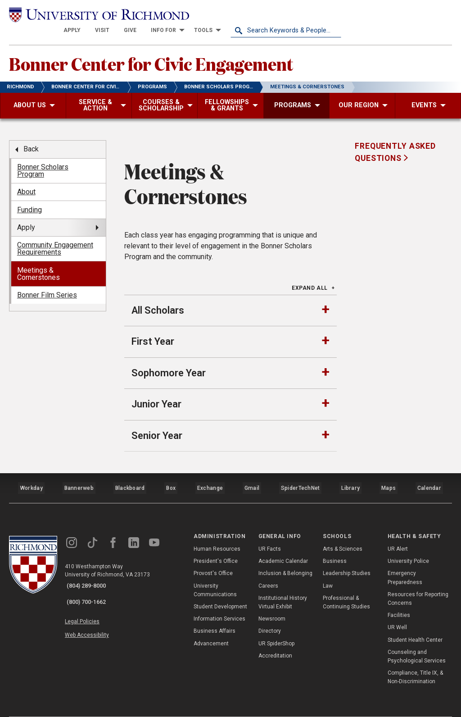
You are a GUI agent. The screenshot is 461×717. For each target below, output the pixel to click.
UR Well (397, 608)
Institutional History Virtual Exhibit (282, 583)
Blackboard (130, 472)
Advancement (211, 624)
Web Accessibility (94, 606)
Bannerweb (79, 472)
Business (335, 542)
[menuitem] (183, 14)
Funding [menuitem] (29, 198)
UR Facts (269, 530)
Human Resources (217, 530)
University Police (408, 542)
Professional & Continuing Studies (346, 583)
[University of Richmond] (64, 14)
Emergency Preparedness (405, 558)
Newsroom (271, 600)
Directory (269, 612)
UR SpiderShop (276, 624)
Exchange (211, 472)
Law (328, 566)
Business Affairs (214, 612)
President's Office (216, 542)
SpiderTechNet (302, 472)
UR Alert (398, 530)
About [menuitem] (26, 180)
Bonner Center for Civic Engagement (179, 50)
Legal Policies (89, 596)
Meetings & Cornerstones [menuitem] (38, 262)
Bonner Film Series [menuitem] (47, 283)
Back (31, 137)
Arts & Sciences (342, 530)
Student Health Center (415, 620)
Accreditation (275, 637)
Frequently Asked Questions (395, 140)
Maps (388, 472)
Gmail (253, 472)
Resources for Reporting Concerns (418, 579)
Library (351, 472)
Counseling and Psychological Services (417, 637)
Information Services (219, 600)
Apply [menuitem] (26, 216)
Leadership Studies (347, 554)
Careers (268, 566)
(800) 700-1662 (90, 578)
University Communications (215, 570)
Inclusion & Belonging (285, 554)
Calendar (429, 472)
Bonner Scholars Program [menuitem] (42, 159)
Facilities (399, 596)
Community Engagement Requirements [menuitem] (55, 237)
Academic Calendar (283, 542)
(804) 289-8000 (90, 567)
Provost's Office (213, 554)
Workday (31, 472)
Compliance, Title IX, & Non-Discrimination (415, 658)
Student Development (220, 588)
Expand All (310, 276)
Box (171, 472)
